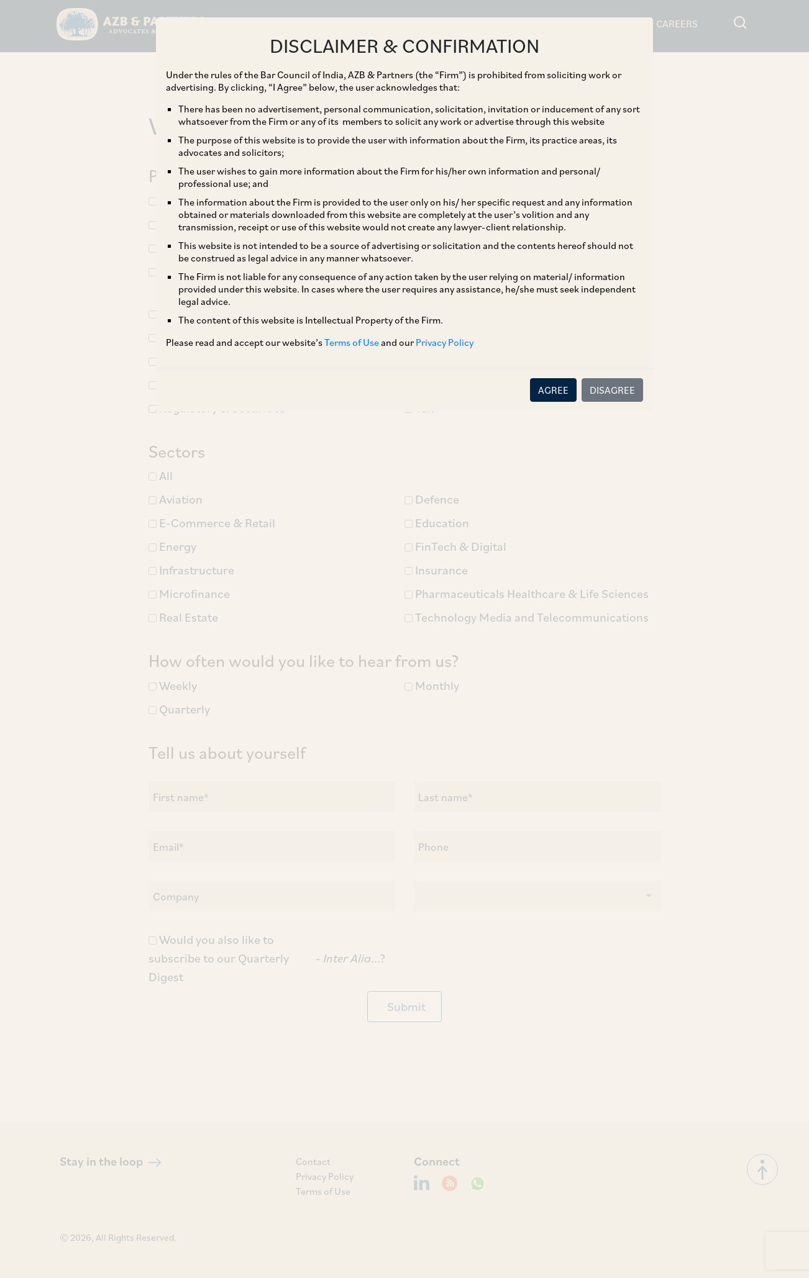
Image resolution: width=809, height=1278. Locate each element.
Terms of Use (351, 342)
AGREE (553, 390)
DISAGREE (612, 390)
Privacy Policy (444, 342)
